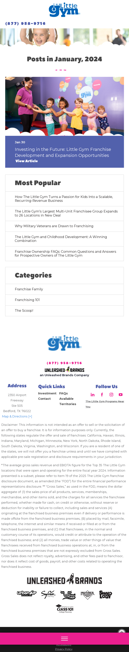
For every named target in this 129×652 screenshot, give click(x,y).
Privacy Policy (63, 649)
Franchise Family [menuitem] (29, 289)
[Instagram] (111, 395)
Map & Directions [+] (17, 416)
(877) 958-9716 (25, 24)
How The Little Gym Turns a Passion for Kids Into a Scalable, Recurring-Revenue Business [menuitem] (64, 199)
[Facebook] (102, 395)
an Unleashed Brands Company (64, 375)
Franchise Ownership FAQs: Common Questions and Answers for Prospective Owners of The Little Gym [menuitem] (65, 254)
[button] (64, 638)
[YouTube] (121, 395)
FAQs (63, 393)
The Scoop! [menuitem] (24, 311)
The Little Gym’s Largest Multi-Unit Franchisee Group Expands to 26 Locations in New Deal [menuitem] (66, 213)
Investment (47, 393)
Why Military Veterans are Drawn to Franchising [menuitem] (54, 226)
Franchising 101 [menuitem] (27, 300)
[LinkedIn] (93, 395)
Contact (44, 398)
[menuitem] (48, 393)
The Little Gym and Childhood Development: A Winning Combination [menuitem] (61, 239)
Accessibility (63, 644)
